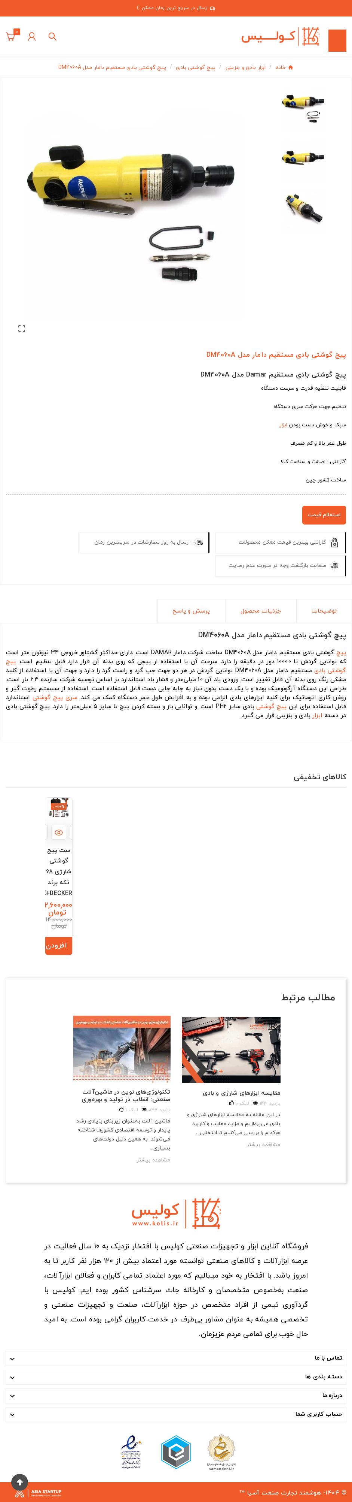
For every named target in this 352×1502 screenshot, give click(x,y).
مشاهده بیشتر (154, 1160)
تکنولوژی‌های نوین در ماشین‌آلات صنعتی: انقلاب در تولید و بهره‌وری (126, 1096)
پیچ (341, 653)
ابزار (283, 425)
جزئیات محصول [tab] (261, 611)
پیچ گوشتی (271, 706)
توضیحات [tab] (324, 611)
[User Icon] (32, 36)
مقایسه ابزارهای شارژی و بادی (242, 1093)
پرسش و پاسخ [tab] (191, 611)
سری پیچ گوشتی (55, 697)
